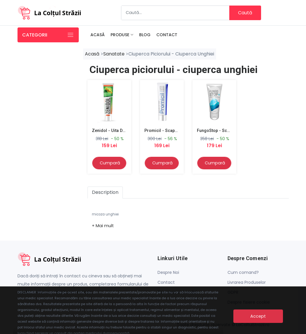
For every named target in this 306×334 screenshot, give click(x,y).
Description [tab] (105, 193)
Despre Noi (168, 273)
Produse (120, 35)
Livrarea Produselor (247, 283)
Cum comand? (243, 273)
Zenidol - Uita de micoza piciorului (126, 131)
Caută (245, 12)
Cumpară (110, 163)
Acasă (97, 35)
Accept (258, 317)
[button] (103, 226)
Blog (145, 35)
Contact (166, 35)
